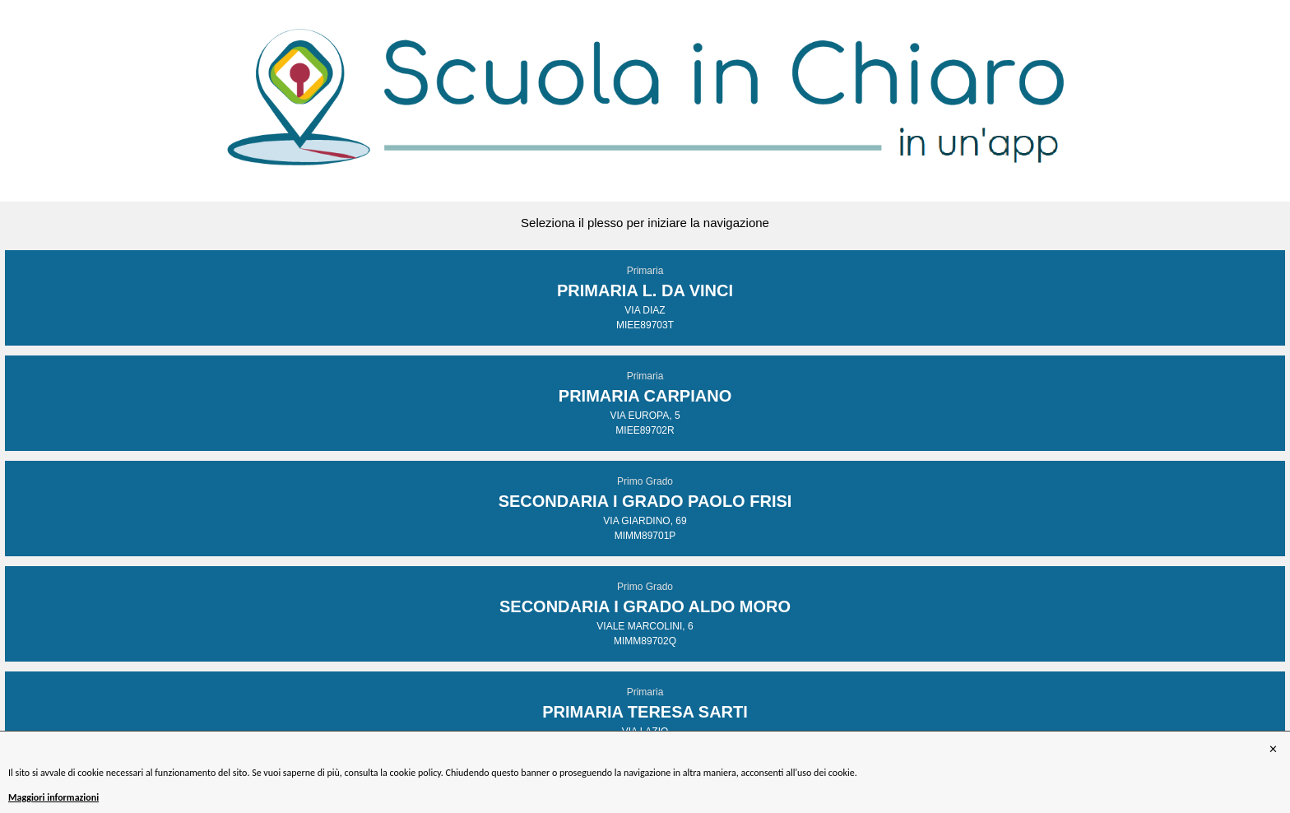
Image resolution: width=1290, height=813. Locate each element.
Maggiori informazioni (53, 797)
